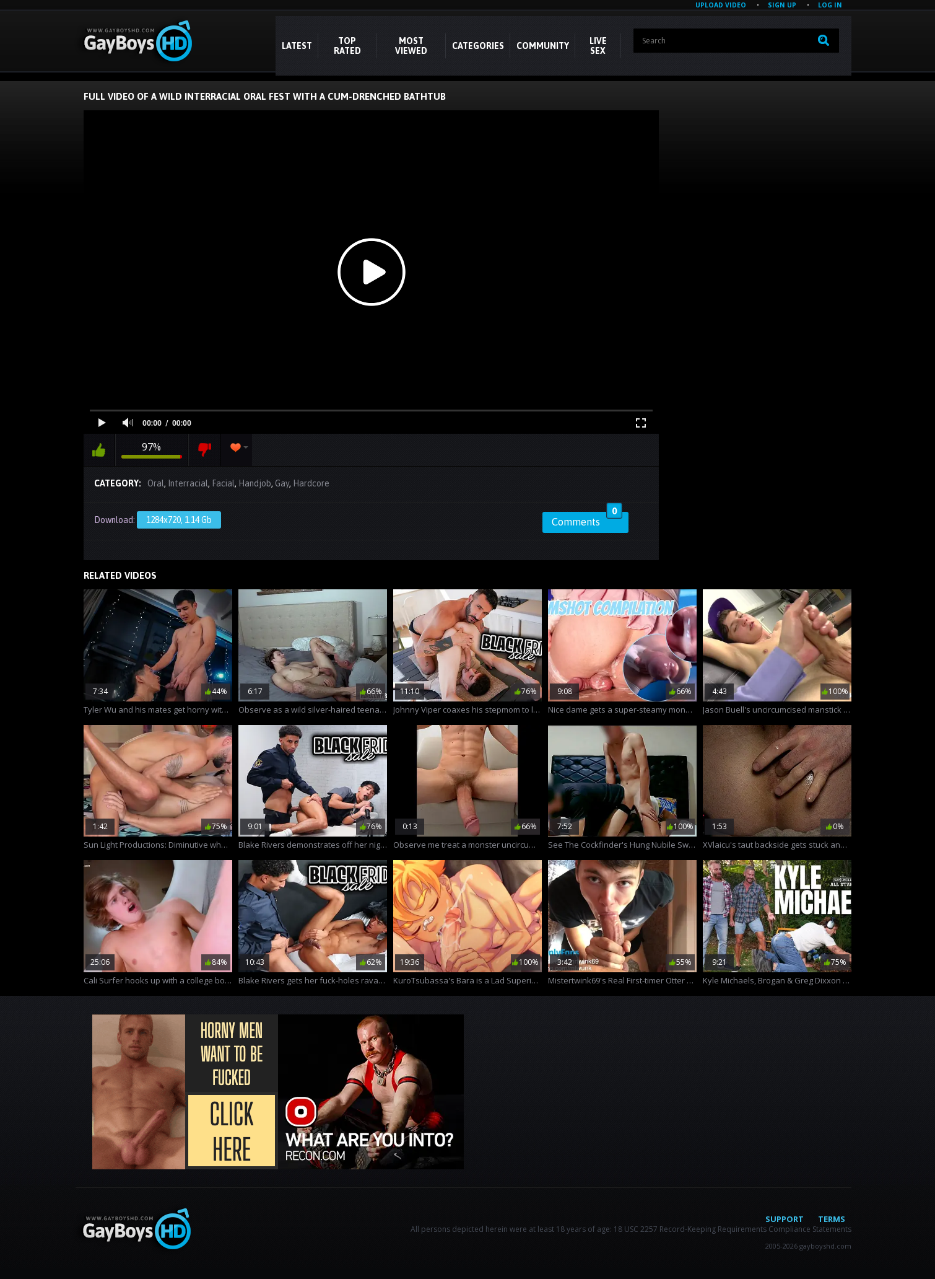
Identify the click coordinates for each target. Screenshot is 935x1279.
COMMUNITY (542, 46)
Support (784, 1218)
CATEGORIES (478, 46)
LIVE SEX (598, 46)
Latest (297, 46)
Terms (831, 1218)
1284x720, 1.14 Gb (179, 520)
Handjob (254, 483)
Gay (282, 483)
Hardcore (311, 483)
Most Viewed (411, 46)
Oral (155, 483)
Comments (587, 520)
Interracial (188, 483)
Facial (223, 483)
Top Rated (347, 46)
